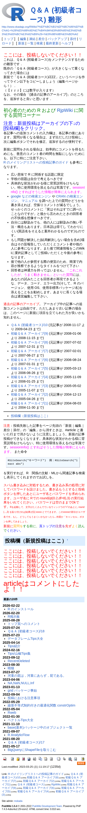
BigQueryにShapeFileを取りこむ (32, 750)
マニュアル (30, 201)
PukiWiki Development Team (47, 806)
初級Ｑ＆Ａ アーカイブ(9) (29, 333)
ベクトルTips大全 (20, 720)
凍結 (32, 39)
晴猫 (11, 668)
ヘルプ (66, 43)
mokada (18, 801)
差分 (41, 39)
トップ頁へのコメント (24, 624)
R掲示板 (14, 616)
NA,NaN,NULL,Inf (21, 683)
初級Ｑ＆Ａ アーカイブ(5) (29, 368)
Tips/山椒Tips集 (19, 653)
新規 (21, 43)
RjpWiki (65, 110)
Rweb (12, 712)
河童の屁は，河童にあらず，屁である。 (37, 675)
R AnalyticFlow (18, 735)
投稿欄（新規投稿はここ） (30, 416)
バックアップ (57, 39)
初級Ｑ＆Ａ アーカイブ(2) (29, 394)
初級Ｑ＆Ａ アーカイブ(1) (29, 403)
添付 (73, 39)
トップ (8, 39)
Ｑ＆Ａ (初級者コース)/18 (26, 631)
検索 (39, 43)
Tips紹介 (14, 646)
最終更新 (52, 43)
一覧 (30, 43)
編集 (23, 39)
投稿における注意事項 (24, 698)
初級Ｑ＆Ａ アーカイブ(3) (29, 386)
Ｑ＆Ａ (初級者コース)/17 (26, 742)
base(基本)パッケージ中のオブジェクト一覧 (40, 727)
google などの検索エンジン (31, 196)
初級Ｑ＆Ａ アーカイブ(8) (29, 342)
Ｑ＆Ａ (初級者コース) (31, 784)
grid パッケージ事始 (22, 690)
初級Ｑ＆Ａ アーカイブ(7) (29, 351)
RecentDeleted (19, 661)
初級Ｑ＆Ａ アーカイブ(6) (29, 360)
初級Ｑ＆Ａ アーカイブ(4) (29, 377)
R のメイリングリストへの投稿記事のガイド (35, 162)
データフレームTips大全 (25, 638)
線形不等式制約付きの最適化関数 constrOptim (41, 705)
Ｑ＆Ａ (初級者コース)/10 (29, 325)
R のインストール (21, 609)
